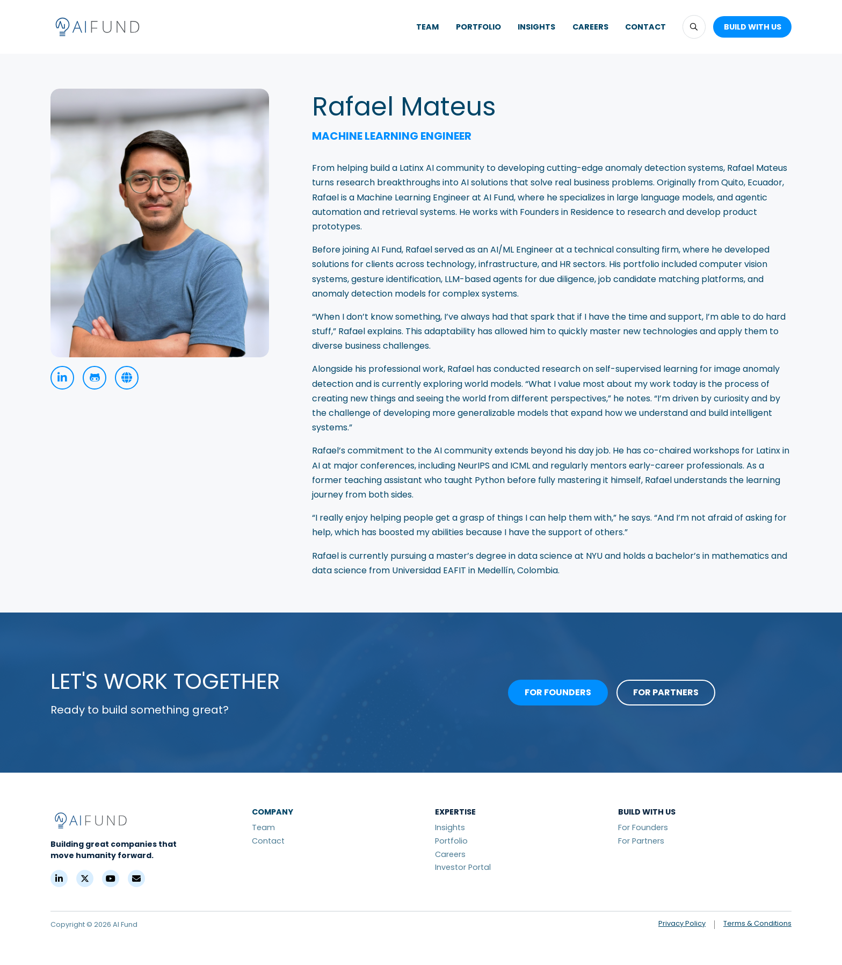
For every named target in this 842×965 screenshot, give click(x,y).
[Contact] (136, 878)
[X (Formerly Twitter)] (84, 878)
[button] (694, 26)
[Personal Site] (127, 378)
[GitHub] (94, 378)
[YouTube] (110, 878)
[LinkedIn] (59, 878)
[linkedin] (62, 378)
